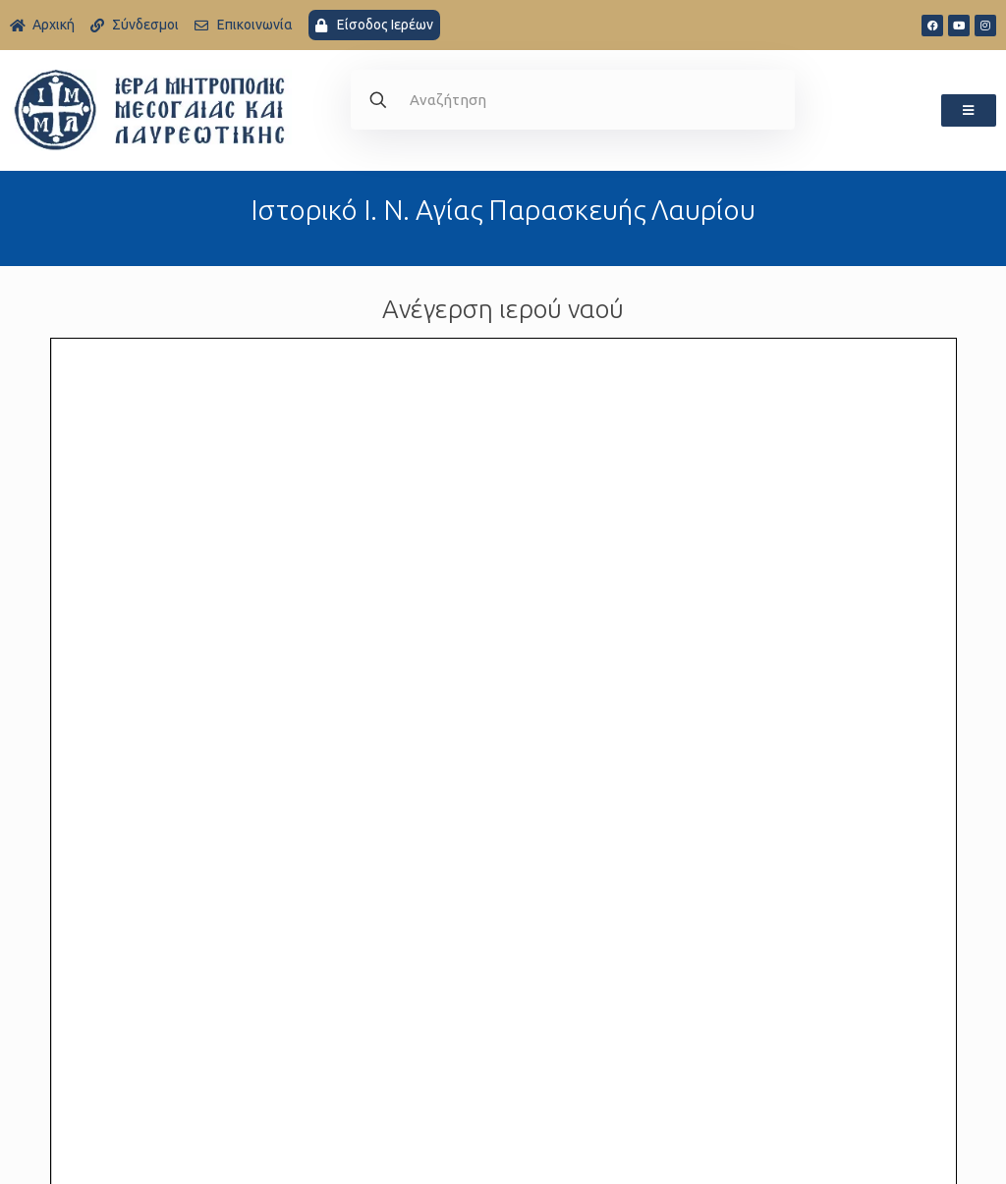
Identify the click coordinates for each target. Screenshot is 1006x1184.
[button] (968, 110)
